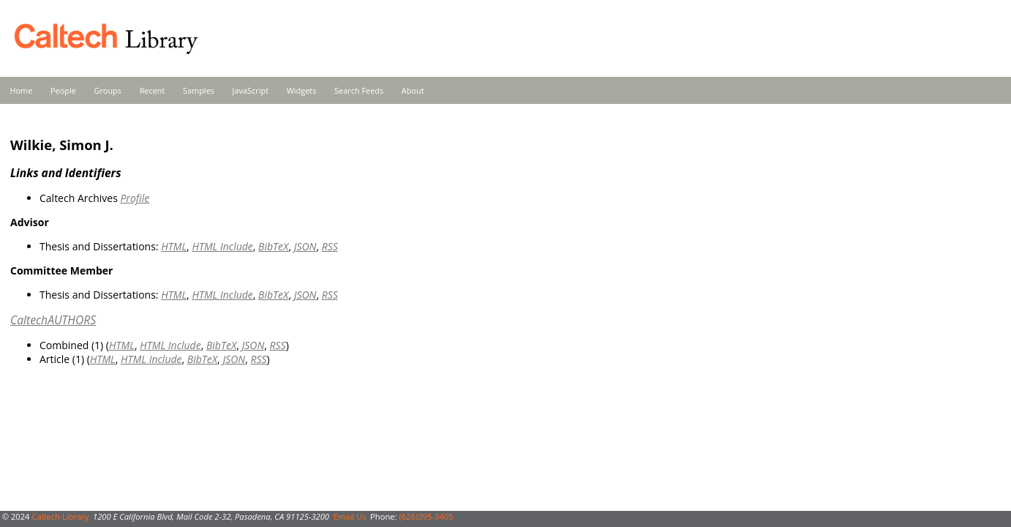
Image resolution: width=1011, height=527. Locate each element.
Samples (198, 90)
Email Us (350, 516)
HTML (174, 246)
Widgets (302, 90)
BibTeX (273, 246)
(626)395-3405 (426, 516)
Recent (152, 90)
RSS (330, 246)
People (63, 90)
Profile (134, 198)
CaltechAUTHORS (53, 320)
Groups (107, 90)
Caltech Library (60, 516)
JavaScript (250, 90)
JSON (305, 246)
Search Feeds (358, 90)
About (413, 90)
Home (21, 90)
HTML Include (222, 246)
